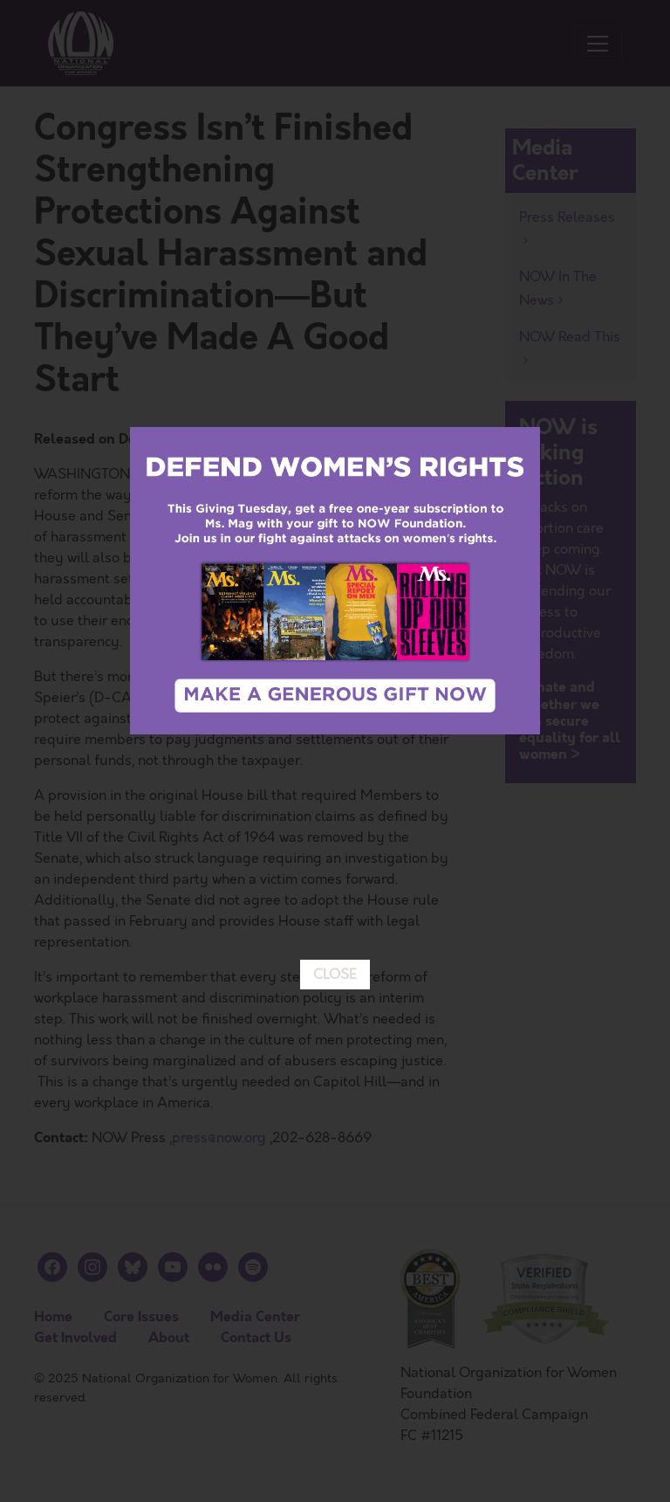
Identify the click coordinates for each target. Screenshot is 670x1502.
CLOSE (335, 738)
